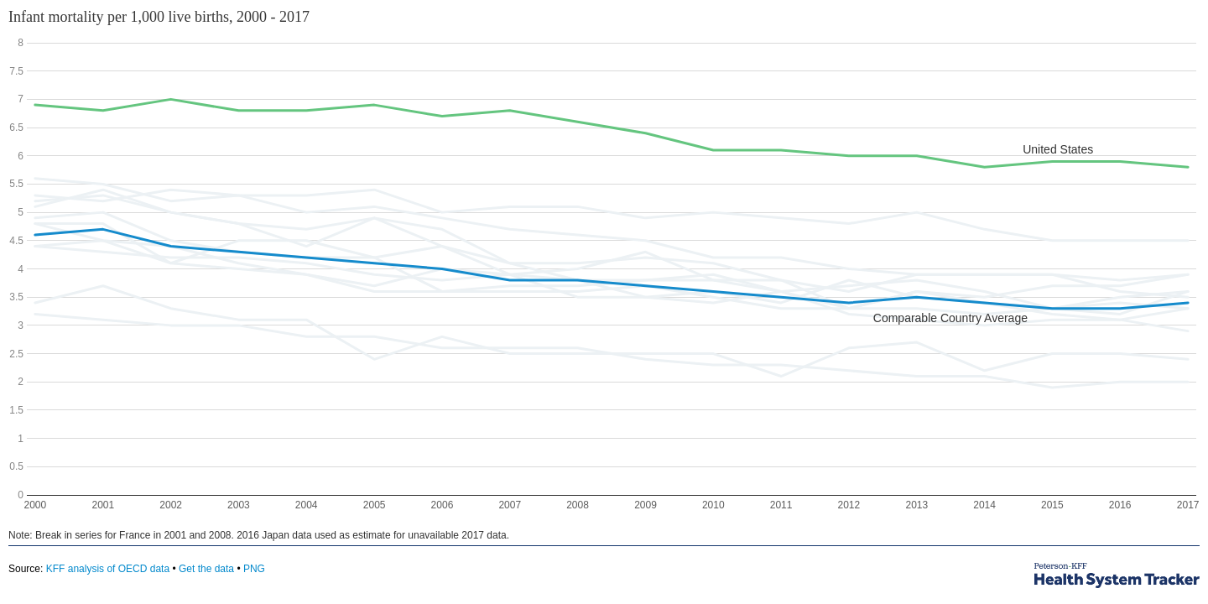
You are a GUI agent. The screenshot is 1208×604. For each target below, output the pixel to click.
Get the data (206, 569)
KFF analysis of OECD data (107, 569)
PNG (254, 569)
